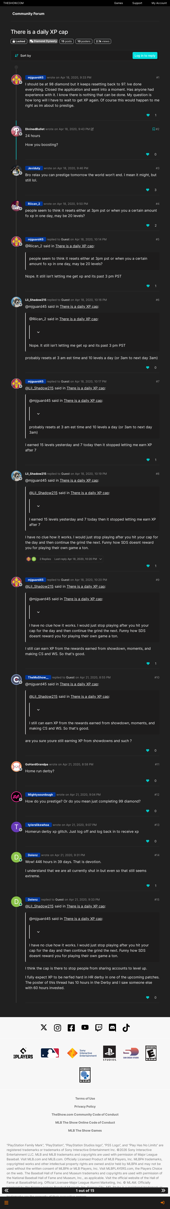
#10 (157, 677)
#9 (157, 579)
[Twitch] (98, 1028)
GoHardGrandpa (36, 764)
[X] (43, 1028)
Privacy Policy (85, 1106)
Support (137, 3)
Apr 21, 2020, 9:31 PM (70, 855)
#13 (157, 825)
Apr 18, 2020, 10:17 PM (90, 381)
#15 (157, 899)
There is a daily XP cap (74, 246)
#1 (157, 77)
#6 (157, 300)
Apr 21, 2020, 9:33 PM (84, 899)
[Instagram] (57, 1028)
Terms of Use (85, 1098)
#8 (157, 473)
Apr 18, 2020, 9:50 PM (72, 203)
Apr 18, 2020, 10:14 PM (91, 239)
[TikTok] (126, 1028)
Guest (65, 239)
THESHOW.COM (13, 3)
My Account (159, 3)
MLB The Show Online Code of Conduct (85, 1122)
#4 (157, 203)
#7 (157, 381)
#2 (157, 129)
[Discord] (112, 1028)
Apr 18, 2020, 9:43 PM (74, 129)
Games (118, 3)
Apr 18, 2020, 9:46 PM (72, 168)
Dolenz (33, 855)
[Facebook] (71, 1028)
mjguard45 (35, 77)
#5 (157, 239)
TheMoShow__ (38, 677)
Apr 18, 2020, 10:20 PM (91, 579)
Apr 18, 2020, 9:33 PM (75, 77)
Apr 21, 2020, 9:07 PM (81, 825)
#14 (157, 855)
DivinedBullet (34, 129)
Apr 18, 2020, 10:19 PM (91, 473)
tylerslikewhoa (38, 825)
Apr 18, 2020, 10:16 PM (91, 300)
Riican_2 (34, 203)
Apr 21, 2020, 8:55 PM (95, 677)
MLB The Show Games (85, 1130)
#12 (157, 794)
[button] (6, 1202)
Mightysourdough (40, 794)
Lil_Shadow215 (35, 300)
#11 (157, 764)
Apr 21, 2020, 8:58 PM (78, 764)
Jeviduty (34, 168)
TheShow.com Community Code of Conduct (85, 1114)
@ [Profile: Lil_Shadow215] (39, 388)
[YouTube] (85, 1028)
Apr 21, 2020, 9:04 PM (85, 794)
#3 (157, 168)
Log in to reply (145, 55)
